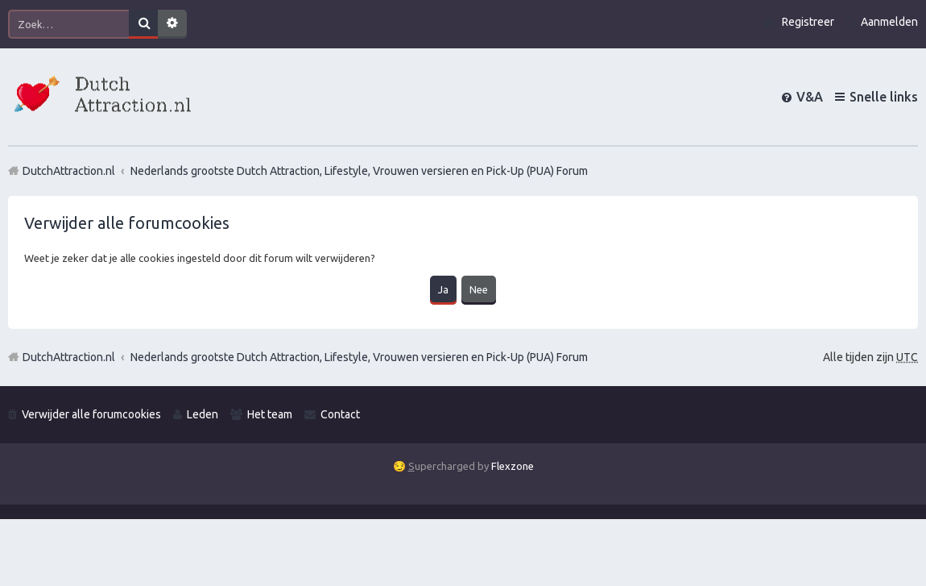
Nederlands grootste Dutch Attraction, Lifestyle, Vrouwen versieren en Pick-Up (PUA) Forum (359, 357)
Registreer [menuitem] (808, 21)
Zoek (143, 24)
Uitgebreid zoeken (172, 24)
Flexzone (512, 466)
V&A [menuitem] (809, 96)
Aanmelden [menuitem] (889, 21)
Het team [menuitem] (269, 414)
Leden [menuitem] (202, 414)
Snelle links (884, 96)
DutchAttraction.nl (69, 357)
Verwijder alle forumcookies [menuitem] (91, 414)
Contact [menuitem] (340, 414)
